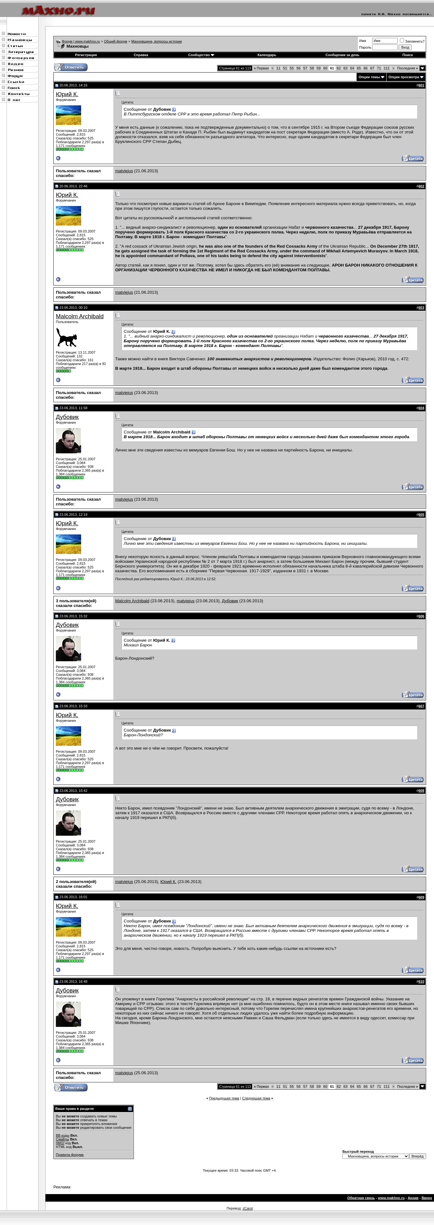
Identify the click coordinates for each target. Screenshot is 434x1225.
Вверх (427, 1198)
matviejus (124, 170)
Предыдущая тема (224, 1098)
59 (318, 68)
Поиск (407, 55)
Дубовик (67, 417)
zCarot (247, 1208)
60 (325, 68)
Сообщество (201, 55)
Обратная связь (361, 1198)
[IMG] (60, 1143)
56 (298, 68)
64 (352, 68)
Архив (413, 1198)
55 (292, 68)
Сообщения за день (342, 55)
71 (379, 68)
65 (359, 68)
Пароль (365, 47)
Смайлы (62, 1139)
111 (386, 68)
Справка (141, 55)
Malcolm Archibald (80, 316)
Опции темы (369, 77)
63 (345, 68)
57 (305, 68)
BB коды (62, 1135)
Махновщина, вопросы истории (156, 41)
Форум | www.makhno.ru (81, 41)
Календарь (267, 55)
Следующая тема (256, 1098)
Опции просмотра (404, 77)
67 (372, 68)
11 (278, 68)
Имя (362, 41)
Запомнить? (412, 41)
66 (365, 68)
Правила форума (70, 1155)
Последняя (407, 68)
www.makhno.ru (391, 1198)
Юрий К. (67, 94)
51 (285, 68)
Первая (261, 68)
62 (339, 68)
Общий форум (115, 41)
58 (312, 68)
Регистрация (86, 55)
